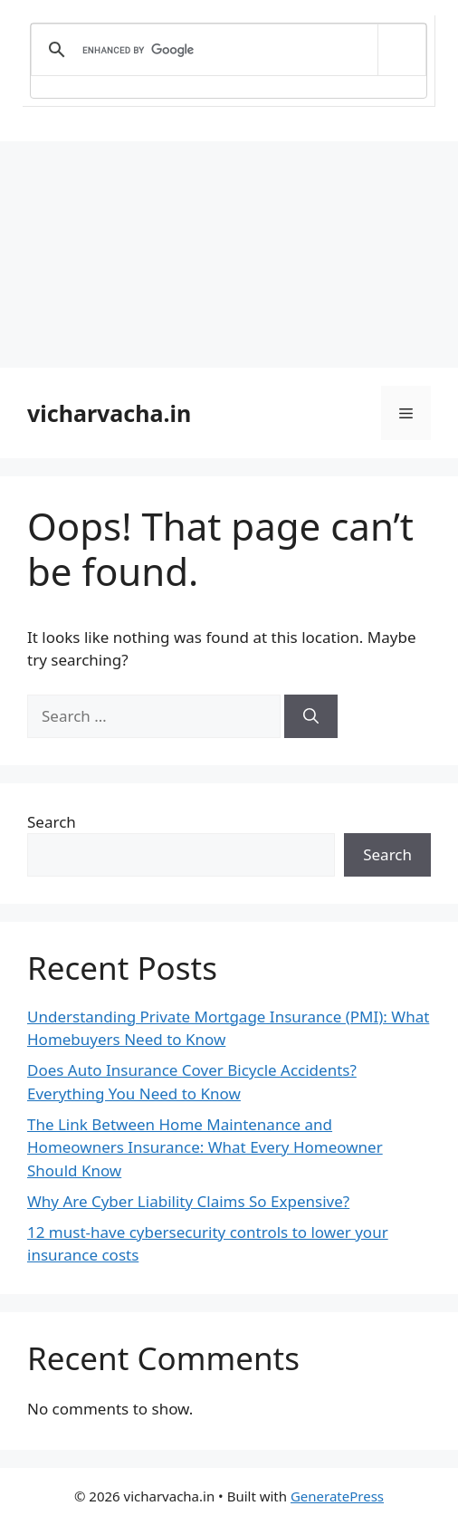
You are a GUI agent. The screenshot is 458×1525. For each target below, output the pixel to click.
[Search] (311, 716)
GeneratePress (337, 1496)
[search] (225, 50)
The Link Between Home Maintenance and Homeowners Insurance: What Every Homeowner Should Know (205, 1147)
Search (51, 821)
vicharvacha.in (109, 413)
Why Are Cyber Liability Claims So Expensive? (188, 1201)
